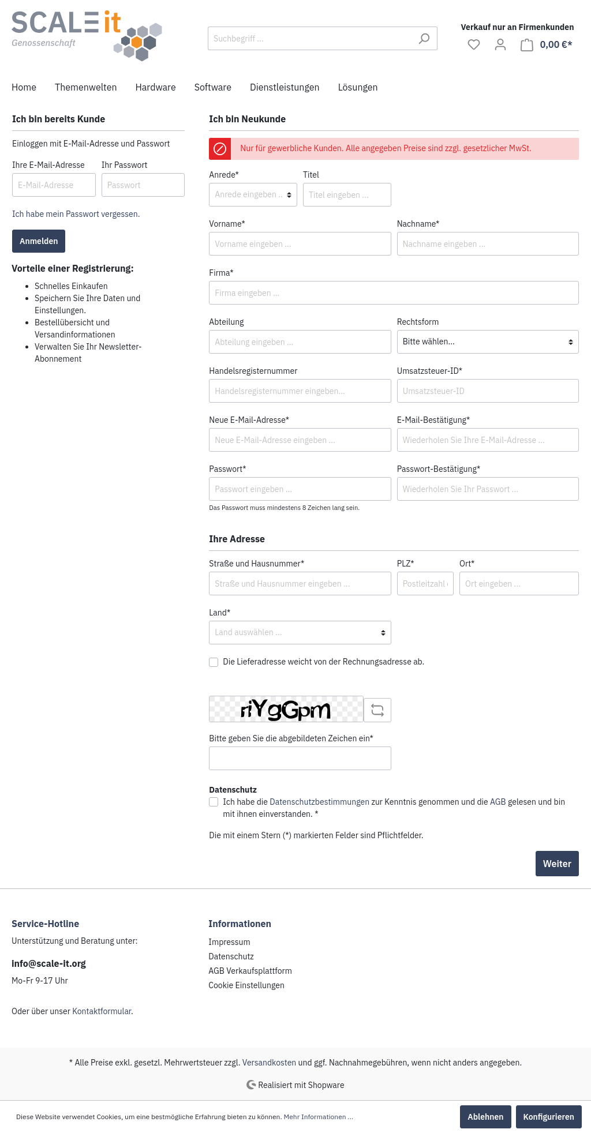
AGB (498, 802)
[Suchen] (423, 38)
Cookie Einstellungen (246, 985)
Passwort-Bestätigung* (439, 469)
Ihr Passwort (125, 165)
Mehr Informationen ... (319, 1116)
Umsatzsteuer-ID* (430, 371)
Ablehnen (485, 1117)
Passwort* (227, 469)
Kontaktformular (101, 1011)
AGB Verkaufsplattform (250, 971)
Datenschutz (231, 956)
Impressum (229, 942)
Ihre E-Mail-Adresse (48, 165)
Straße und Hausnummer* (256, 563)
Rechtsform (418, 322)
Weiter (557, 863)
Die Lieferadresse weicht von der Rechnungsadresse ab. (323, 661)
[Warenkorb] (546, 44)
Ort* (466, 563)
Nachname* (418, 224)
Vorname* (227, 224)
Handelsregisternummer (253, 371)
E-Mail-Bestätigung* (433, 420)
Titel (311, 175)
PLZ (405, 563)
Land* (219, 612)
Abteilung (226, 322)
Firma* (221, 273)
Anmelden (39, 241)
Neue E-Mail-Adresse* (249, 420)
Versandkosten (269, 1062)
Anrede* (224, 175)
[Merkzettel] (474, 44)
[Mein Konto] (500, 44)
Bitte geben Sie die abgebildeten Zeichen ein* (291, 738)
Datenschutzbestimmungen (319, 802)
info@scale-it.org (49, 963)
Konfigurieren (548, 1117)
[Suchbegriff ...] (309, 38)
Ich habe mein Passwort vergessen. (76, 214)
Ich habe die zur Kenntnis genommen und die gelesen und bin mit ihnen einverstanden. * (394, 808)
